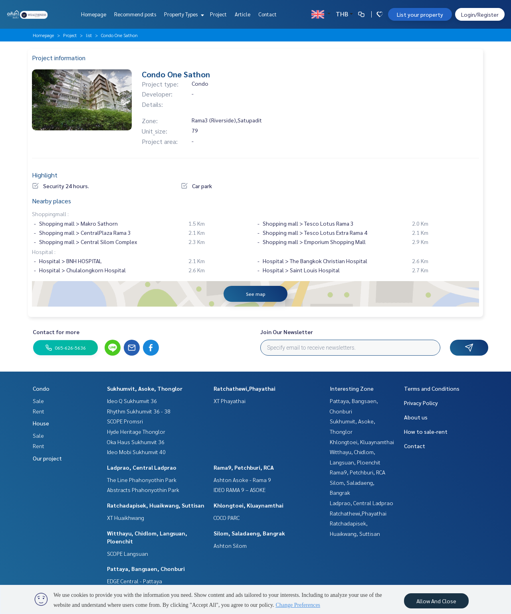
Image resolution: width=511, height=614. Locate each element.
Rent (38, 411)
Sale (38, 400)
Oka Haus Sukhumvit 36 (135, 441)
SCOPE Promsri (125, 421)
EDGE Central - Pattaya (134, 580)
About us (416, 417)
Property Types (183, 14)
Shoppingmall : (50, 213)
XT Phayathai (230, 400)
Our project (47, 458)
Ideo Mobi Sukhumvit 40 (136, 451)
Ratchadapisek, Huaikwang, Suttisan (155, 505)
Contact (267, 14)
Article (242, 14)
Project (218, 14)
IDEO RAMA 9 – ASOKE (239, 489)
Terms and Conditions (432, 388)
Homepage (93, 14)
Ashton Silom (230, 545)
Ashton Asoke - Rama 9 (242, 479)
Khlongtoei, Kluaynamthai (248, 505)
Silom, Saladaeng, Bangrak (249, 533)
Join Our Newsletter (286, 331)
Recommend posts (135, 14)
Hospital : (43, 251)
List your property (420, 14)
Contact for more (56, 331)
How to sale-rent (426, 431)
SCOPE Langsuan (127, 553)
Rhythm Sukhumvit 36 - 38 (138, 411)
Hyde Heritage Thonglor (136, 431)
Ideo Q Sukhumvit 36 (132, 400)
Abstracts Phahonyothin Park (143, 489)
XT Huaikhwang (125, 517)
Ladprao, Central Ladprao (141, 467)
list (89, 35)
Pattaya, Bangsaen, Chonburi (146, 568)
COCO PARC (227, 517)
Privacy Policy (421, 402)
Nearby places (51, 201)
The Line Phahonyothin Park (141, 479)
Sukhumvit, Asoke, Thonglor (144, 388)
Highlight (44, 175)
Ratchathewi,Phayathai (244, 388)
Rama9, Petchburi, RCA (244, 467)
